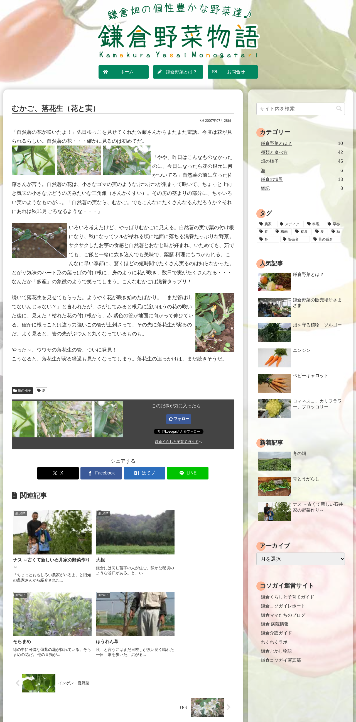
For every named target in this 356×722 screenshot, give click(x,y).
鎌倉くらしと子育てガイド (176, 442)
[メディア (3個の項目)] (290, 224)
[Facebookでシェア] (104, 473)
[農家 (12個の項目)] (266, 224)
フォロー (181, 418)
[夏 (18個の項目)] (320, 231)
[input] (300, 109)
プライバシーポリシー (180, 705)
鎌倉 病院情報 (275, 623)
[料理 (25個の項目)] (314, 224)
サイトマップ (144, 705)
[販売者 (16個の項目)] (295, 239)
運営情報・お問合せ (223, 705)
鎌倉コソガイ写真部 (281, 660)
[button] (339, 108)
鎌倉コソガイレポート (283, 605)
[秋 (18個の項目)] (336, 231)
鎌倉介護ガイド (276, 632)
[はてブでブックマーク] (141, 473)
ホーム (120, 705)
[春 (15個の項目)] (264, 231)
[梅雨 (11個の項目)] (282, 231)
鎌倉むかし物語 (276, 650)
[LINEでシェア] (179, 473)
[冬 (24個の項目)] (268, 239)
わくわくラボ (274, 642)
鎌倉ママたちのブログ (283, 614)
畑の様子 (22, 391)
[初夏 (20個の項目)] (302, 231)
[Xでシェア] (67, 473)
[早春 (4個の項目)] (334, 224)
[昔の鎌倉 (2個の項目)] (327, 239)
